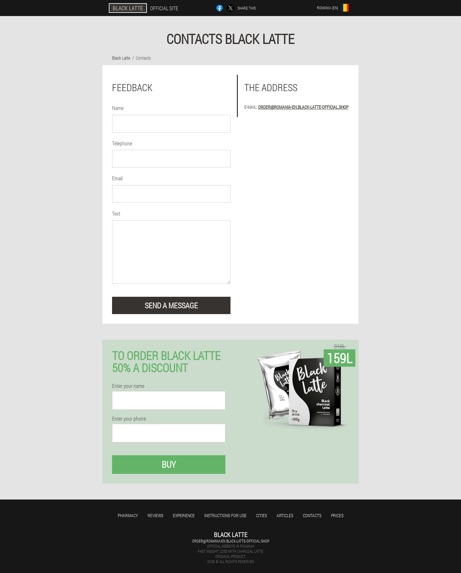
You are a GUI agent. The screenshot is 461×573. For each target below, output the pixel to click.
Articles (285, 515)
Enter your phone (129, 418)
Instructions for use (225, 515)
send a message (171, 305)
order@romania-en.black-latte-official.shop (303, 107)
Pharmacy (128, 515)
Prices (337, 515)
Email (117, 178)
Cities (261, 515)
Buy (169, 464)
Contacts (312, 515)
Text (116, 213)
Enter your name (128, 386)
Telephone (122, 143)
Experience (184, 515)
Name (118, 108)
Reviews (155, 515)
